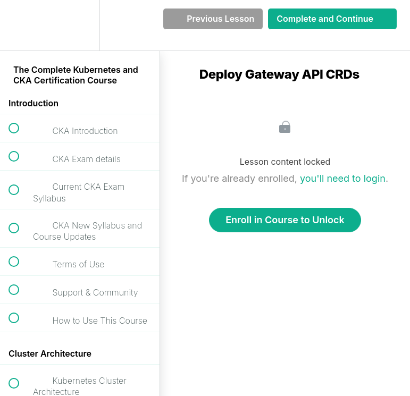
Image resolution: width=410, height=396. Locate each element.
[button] (19, 25)
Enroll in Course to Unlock (285, 219)
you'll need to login (343, 178)
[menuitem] (79, 25)
